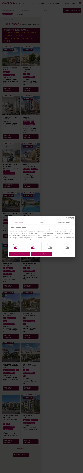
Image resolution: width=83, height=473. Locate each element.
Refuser (19, 254)
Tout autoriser (63, 254)
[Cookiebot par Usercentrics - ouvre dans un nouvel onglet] (67, 218)
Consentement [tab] (19, 222)
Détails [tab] (41, 222)
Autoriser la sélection (41, 254)
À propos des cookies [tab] (64, 222)
